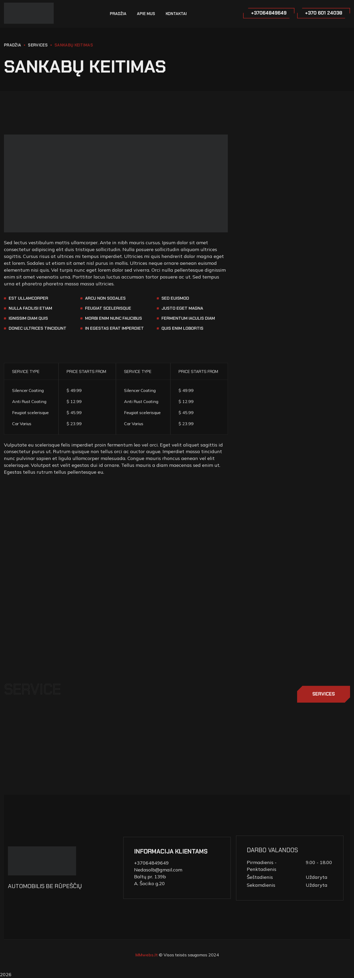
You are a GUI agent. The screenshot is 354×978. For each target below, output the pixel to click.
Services (37, 45)
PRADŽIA (12, 45)
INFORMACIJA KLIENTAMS (171, 851)
